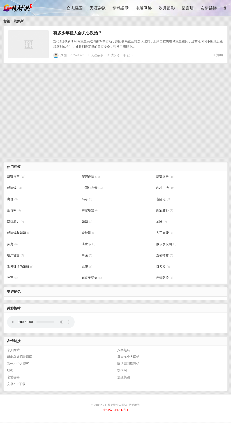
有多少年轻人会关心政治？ (77, 33)
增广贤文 (15, 256)
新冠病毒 (165, 177)
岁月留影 (167, 8)
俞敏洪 (88, 233)
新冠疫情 (91, 177)
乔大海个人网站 (128, 357)
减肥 (87, 267)
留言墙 (188, 8)
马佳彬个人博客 (18, 364)
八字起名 (123, 350)
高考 (87, 200)
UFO (10, 371)
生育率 (14, 211)
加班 (161, 222)
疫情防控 (164, 278)
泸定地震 (90, 211)
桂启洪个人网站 (19, 8)
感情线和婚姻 (18, 233)
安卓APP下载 (16, 384)
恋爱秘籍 (13, 377)
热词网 (122, 371)
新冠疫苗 (16, 177)
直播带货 (164, 256)
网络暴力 (15, 222)
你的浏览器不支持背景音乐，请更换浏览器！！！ (41, 323)
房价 (12, 200)
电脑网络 (144, 8)
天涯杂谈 (98, 8)
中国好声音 (92, 188)
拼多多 (163, 267)
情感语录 (121, 8)
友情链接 (209, 8)
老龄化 (163, 200)
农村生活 (165, 188)
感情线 (14, 188)
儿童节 (88, 245)
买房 (12, 245)
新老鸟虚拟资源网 (19, 357)
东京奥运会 (92, 278)
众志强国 (75, 8)
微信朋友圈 (166, 245)
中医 (87, 256)
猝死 (12, 278)
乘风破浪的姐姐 (20, 267)
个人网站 (13, 350)
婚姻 (87, 222)
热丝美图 (123, 377)
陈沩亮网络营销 (128, 364)
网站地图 (134, 405)
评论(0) (127, 56)
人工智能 (164, 233)
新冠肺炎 (164, 211)
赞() (218, 55)
